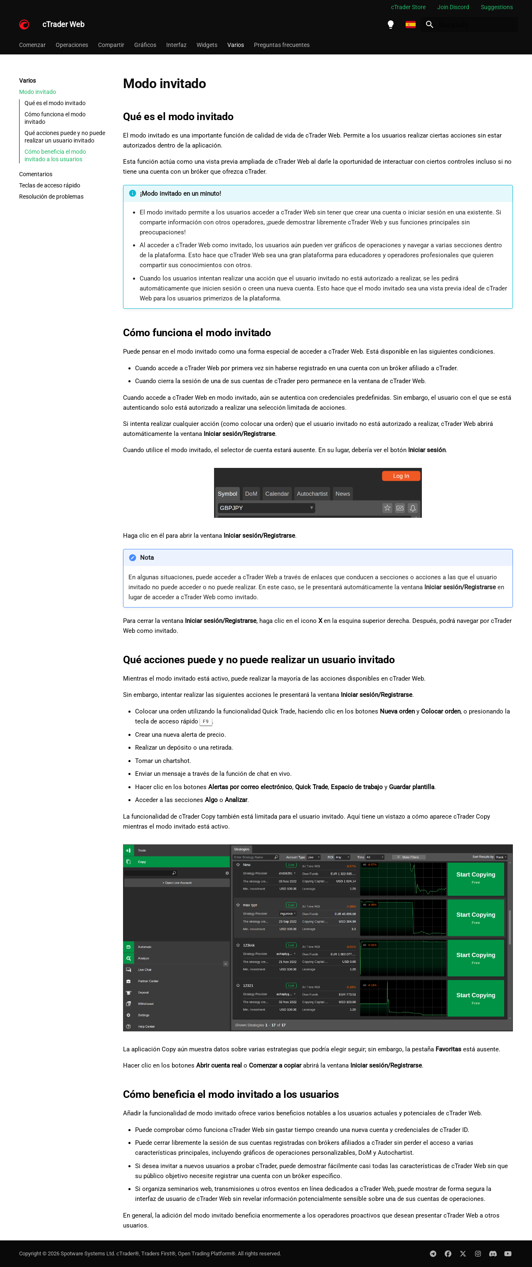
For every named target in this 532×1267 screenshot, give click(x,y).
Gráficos (145, 45)
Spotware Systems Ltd (87, 1253)
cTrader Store (408, 7)
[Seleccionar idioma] (410, 24)
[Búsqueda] (469, 24)
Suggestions (497, 7)
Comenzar (32, 45)
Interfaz (176, 45)
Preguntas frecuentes (282, 45)
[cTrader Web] (24, 24)
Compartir (111, 45)
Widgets (207, 45)
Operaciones (72, 45)
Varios (235, 45)
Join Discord (453, 7)
